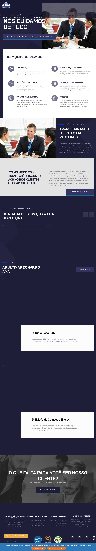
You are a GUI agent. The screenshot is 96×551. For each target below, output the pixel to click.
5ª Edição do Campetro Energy (51, 420)
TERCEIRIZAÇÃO (23, 69)
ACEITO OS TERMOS (38, 548)
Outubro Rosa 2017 (43, 334)
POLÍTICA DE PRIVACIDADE (56, 548)
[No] (94, 547)
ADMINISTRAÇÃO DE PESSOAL (71, 71)
